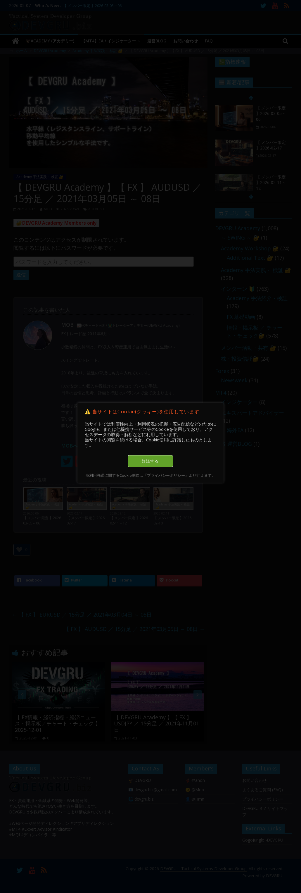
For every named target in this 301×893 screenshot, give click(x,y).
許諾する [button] (150, 461)
